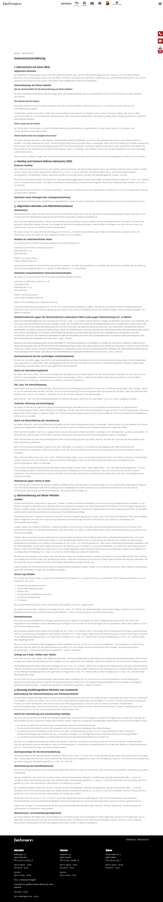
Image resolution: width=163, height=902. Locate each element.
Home (16, 53)
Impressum (131, 839)
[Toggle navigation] (160, 3)
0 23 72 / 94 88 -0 (70, 860)
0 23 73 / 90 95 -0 (25, 860)
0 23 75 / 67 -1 (115, 860)
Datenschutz (143, 839)
